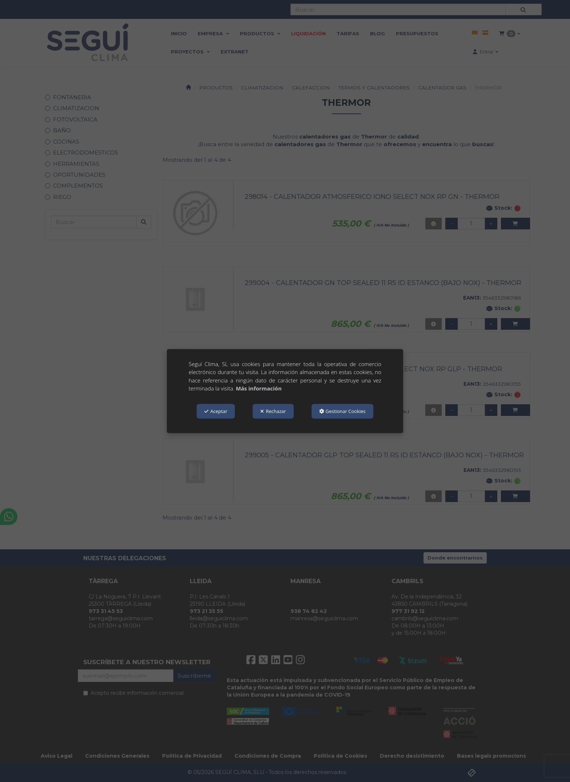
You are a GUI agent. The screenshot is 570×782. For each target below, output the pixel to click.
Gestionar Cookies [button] (342, 411)
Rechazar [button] (273, 411)
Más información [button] (259, 388)
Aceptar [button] (215, 411)
